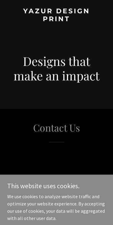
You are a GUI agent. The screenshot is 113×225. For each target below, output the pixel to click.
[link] (56, 19)
